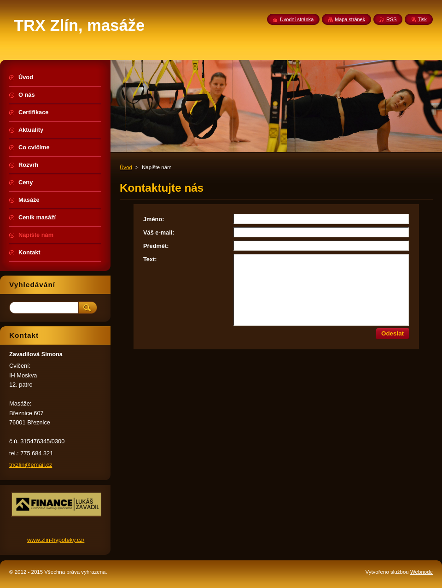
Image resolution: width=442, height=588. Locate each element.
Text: (150, 259)
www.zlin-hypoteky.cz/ (55, 539)
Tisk (422, 19)
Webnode (421, 572)
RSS (391, 19)
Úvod (126, 167)
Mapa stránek (350, 19)
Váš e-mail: (158, 232)
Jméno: (153, 219)
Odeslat (392, 333)
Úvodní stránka (297, 19)
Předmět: (156, 245)
